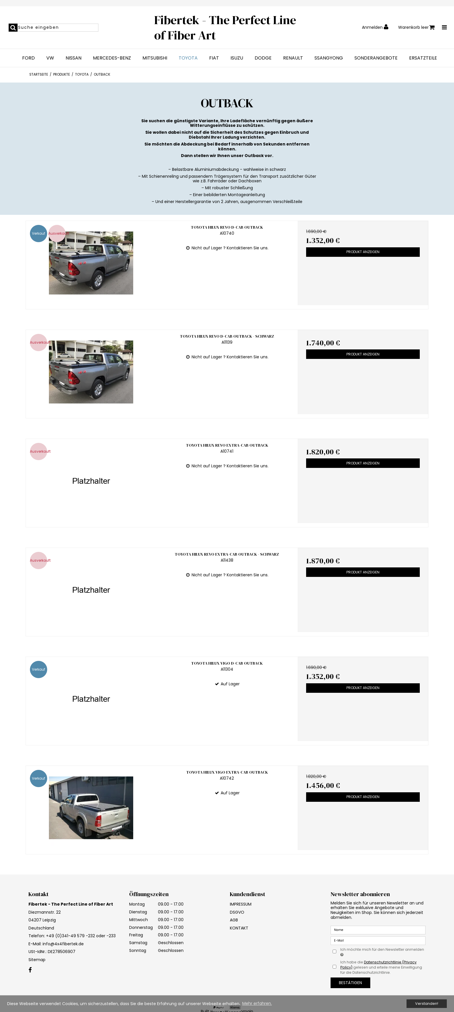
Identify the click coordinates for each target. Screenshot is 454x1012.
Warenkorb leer (416, 27)
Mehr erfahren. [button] (257, 1003)
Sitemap (36, 960)
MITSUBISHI (154, 58)
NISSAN (73, 58)
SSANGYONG (328, 58)
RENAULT (293, 58)
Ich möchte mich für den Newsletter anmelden (381, 952)
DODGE (263, 58)
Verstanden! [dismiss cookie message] (426, 1003)
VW (50, 58)
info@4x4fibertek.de (63, 944)
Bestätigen (350, 983)
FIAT (214, 58)
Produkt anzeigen (362, 251)
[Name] (378, 930)
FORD (28, 58)
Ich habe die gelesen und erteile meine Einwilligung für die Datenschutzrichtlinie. (381, 967)
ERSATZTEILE (423, 58)
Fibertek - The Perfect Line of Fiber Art (225, 27)
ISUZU (236, 58)
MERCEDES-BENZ (112, 58)
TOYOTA (188, 58)
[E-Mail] (378, 940)
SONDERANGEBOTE (376, 58)
